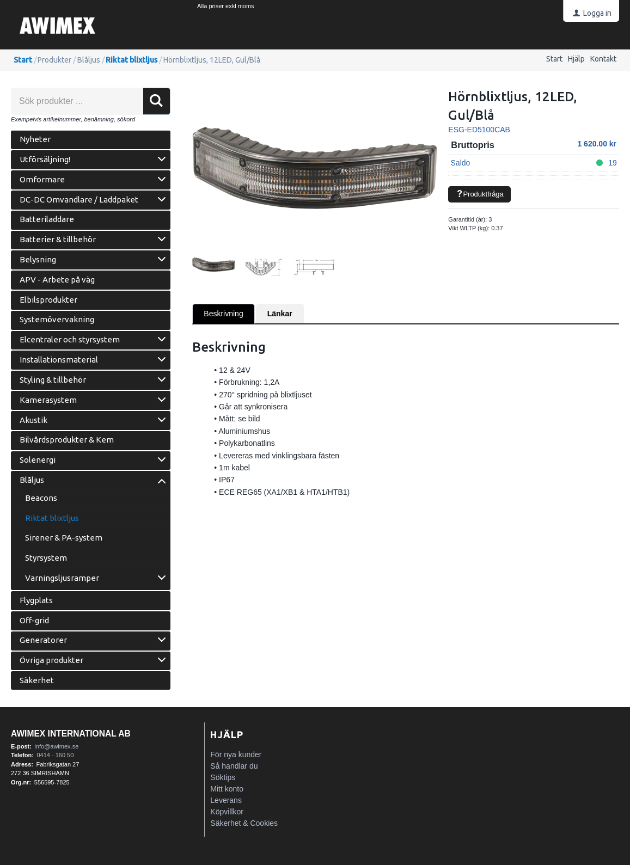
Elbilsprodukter (48, 299)
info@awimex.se (56, 746)
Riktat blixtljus (131, 60)
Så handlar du (234, 766)
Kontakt (603, 58)
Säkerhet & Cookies (244, 823)
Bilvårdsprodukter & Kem (67, 439)
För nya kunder (235, 754)
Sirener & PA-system (63, 537)
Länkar (279, 313)
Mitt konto (226, 788)
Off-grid (34, 620)
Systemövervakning (57, 319)
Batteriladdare (47, 219)
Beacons (41, 497)
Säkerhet (37, 680)
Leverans (226, 800)
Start (554, 58)
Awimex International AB (71, 733)
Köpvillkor (226, 811)
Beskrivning (223, 313)
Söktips (222, 777)
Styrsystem (46, 557)
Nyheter (35, 139)
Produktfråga (480, 194)
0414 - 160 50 (55, 755)
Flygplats (36, 600)
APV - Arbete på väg (57, 279)
